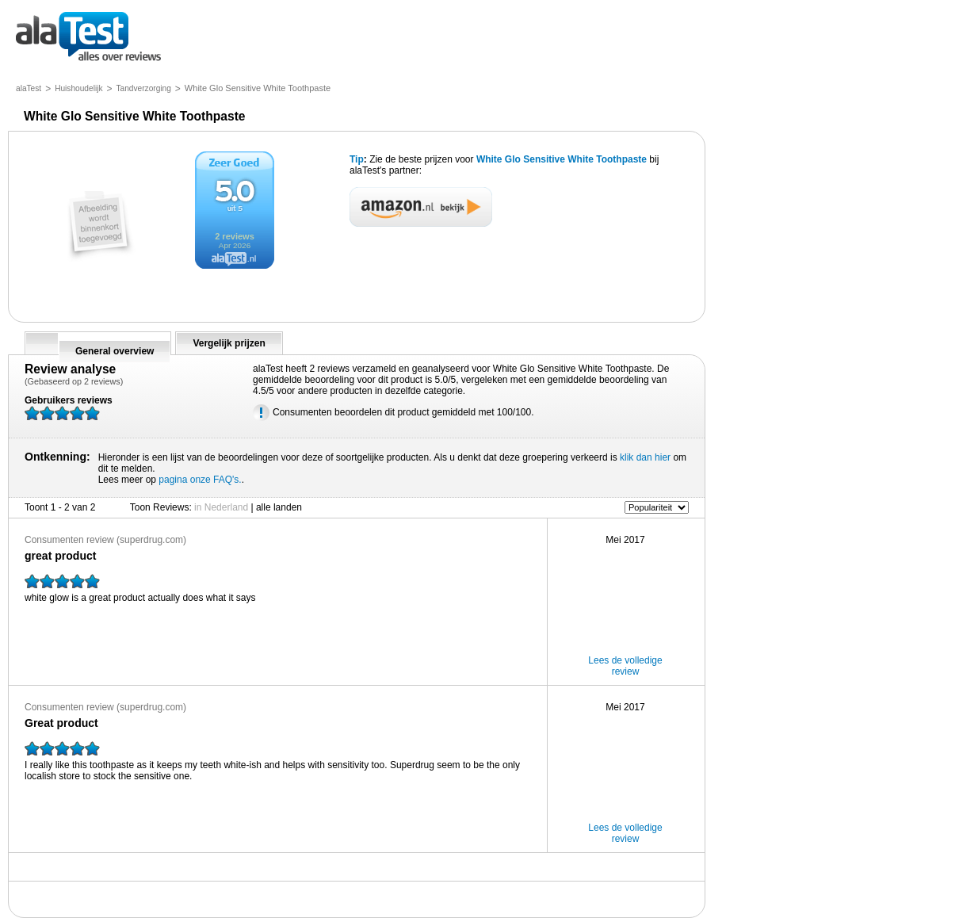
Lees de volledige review (625, 666)
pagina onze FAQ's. (200, 479)
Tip (357, 159)
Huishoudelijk (78, 88)
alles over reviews (88, 37)
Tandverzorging (144, 88)
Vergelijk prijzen (229, 343)
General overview (114, 351)
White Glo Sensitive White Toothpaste (561, 159)
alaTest (28, 88)
